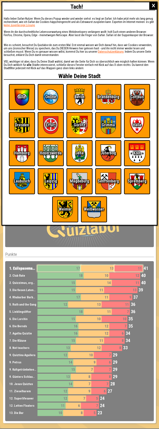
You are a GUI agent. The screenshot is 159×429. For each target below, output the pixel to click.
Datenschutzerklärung (111, 51)
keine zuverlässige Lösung (19, 25)
